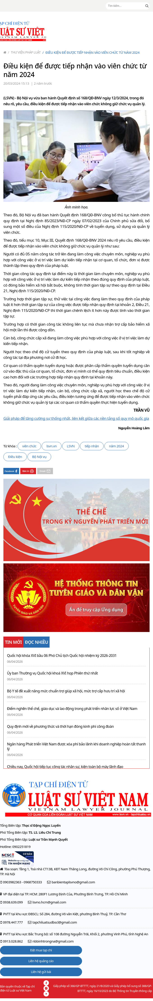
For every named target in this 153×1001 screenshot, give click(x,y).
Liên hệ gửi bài (41, 972)
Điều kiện (15, 456)
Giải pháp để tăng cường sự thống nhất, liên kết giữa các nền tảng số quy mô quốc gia (76, 418)
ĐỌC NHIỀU (36, 642)
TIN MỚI (13, 642)
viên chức (29, 446)
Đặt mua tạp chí (41, 950)
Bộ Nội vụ (39, 456)
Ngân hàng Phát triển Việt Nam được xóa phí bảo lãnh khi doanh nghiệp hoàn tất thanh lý (76, 746)
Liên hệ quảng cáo (41, 961)
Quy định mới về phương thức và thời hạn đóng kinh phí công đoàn (60, 726)
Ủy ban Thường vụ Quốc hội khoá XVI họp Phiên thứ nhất (52, 673)
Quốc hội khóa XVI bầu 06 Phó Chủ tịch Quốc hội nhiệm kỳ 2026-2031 (62, 655)
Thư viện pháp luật (24, 52)
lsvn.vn (51, 446)
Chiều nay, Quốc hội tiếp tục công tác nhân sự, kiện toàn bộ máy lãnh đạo (65, 766)
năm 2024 (116, 446)
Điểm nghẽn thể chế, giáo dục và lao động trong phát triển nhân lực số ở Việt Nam (72, 708)
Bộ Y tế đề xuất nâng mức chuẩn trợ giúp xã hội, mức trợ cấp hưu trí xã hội (66, 691)
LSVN (71, 446)
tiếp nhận (92, 446)
